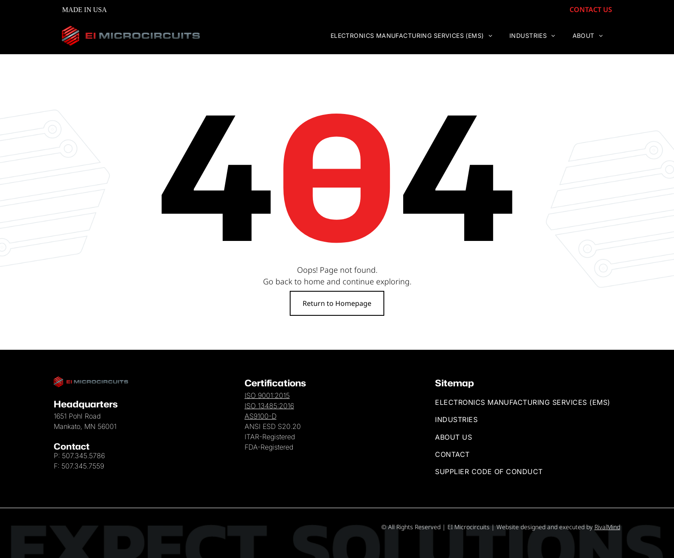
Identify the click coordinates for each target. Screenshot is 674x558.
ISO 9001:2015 (267, 395)
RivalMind (607, 527)
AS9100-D (260, 416)
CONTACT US (599, 9)
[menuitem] (419, 36)
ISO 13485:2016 (269, 405)
